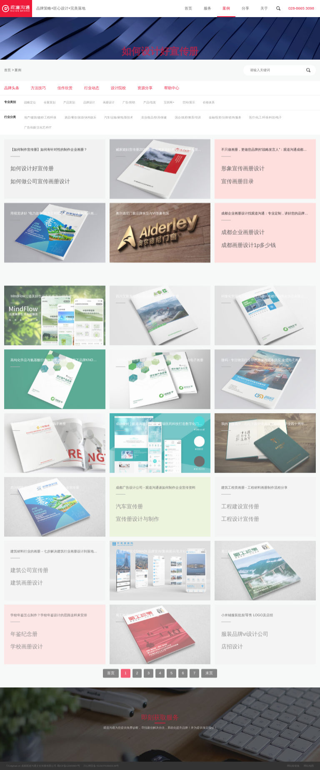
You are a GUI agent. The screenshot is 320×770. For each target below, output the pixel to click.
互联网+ (169, 105)
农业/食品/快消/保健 (154, 120)
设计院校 (118, 91)
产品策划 (69, 105)
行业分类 (10, 120)
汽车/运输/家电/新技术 (118, 120)
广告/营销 (128, 105)
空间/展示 (188, 105)
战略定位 (30, 105)
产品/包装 (149, 105)
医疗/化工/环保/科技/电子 (265, 120)
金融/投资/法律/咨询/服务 (225, 120)
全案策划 (49, 105)
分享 (245, 8)
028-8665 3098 (301, 8)
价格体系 (209, 105)
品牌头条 (11, 91)
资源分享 (145, 91)
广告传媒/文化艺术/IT (38, 130)
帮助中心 (171, 91)
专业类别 (10, 105)
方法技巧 (38, 91)
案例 (226, 8)
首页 (188, 8)
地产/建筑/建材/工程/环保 (40, 120)
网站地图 (309, 765)
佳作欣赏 (65, 91)
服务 (207, 8)
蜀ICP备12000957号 (68, 765)
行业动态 (91, 91)
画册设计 (109, 105)
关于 (264, 8)
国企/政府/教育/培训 (188, 120)
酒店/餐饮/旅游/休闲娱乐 (80, 120)
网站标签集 (293, 765)
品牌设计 (89, 105)
